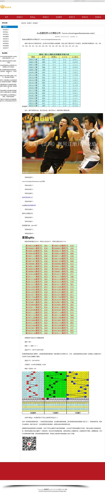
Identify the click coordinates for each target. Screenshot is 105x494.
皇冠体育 (48, 491)
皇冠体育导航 (42, 491)
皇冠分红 (85, 17)
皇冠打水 (72, 17)
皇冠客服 (59, 491)
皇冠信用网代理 (31, 205)
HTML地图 (64, 489)
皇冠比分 (20, 17)
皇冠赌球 (59, 17)
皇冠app (32, 17)
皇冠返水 (98, 17)
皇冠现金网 (54, 491)
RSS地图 (58, 489)
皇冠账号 (29, 23)
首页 (6, 17)
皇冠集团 (6, 45)
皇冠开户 (6, 48)
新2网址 (64, 491)
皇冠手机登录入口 (27, 197)
